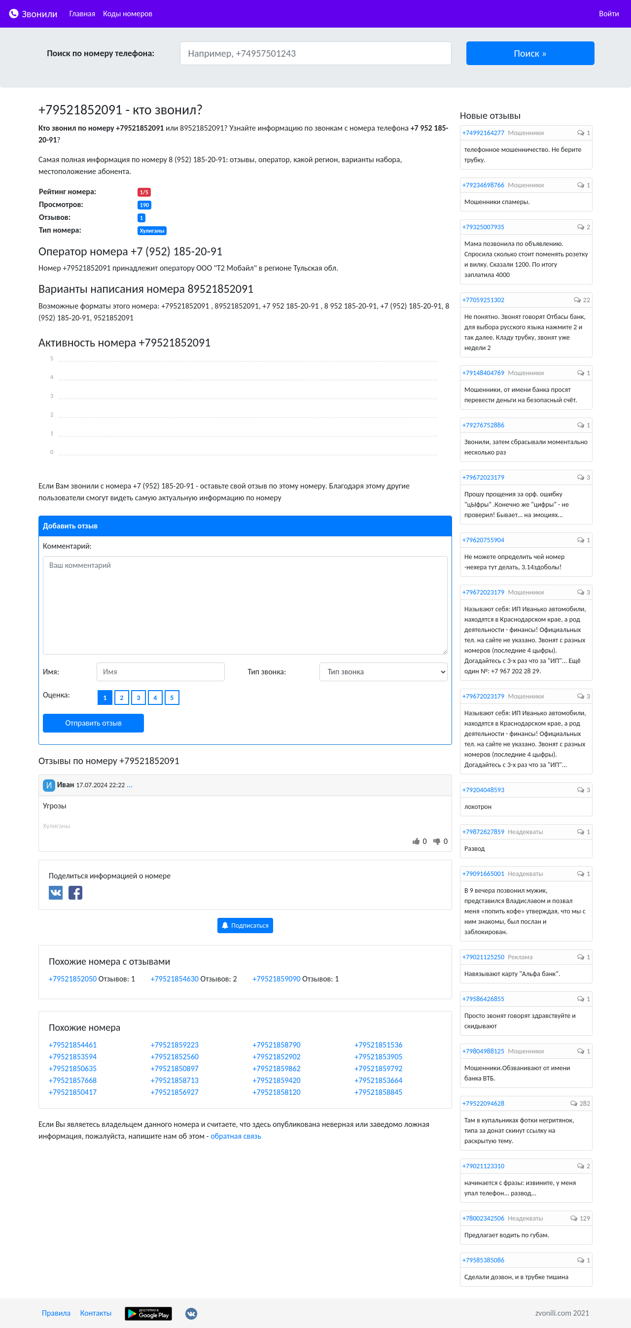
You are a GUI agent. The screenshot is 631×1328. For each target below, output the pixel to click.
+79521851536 (378, 1044)
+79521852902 (277, 1056)
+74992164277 (483, 133)
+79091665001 (483, 874)
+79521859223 (175, 1044)
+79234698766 (483, 185)
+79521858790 (277, 1044)
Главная (83, 13)
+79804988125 (483, 1051)
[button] (530, 53)
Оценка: (56, 694)
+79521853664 (378, 1080)
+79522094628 (483, 1103)
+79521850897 (175, 1068)
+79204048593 (483, 790)
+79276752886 (483, 425)
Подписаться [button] (245, 925)
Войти (609, 13)
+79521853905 (378, 1056)
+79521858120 (277, 1092)
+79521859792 (378, 1068)
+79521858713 (175, 1080)
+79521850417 (73, 1092)
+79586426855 (483, 999)
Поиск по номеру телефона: (100, 53)
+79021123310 (483, 1166)
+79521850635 (73, 1068)
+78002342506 (483, 1218)
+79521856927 (175, 1092)
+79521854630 (175, 978)
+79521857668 (73, 1080)
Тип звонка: (267, 671)
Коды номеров (127, 13)
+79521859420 (277, 1080)
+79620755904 (483, 540)
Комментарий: (67, 546)
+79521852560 (175, 1056)
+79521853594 (73, 1056)
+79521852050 (73, 978)
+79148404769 (483, 373)
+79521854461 (73, 1044)
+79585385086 (483, 1260)
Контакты (96, 1313)
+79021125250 (483, 957)
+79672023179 (483, 477)
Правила (56, 1313)
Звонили (33, 13)
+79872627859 (483, 832)
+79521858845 (378, 1092)
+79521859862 (277, 1068)
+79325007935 (483, 227)
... (130, 784)
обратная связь (235, 1136)
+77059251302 (483, 300)
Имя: (51, 671)
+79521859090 (277, 978)
